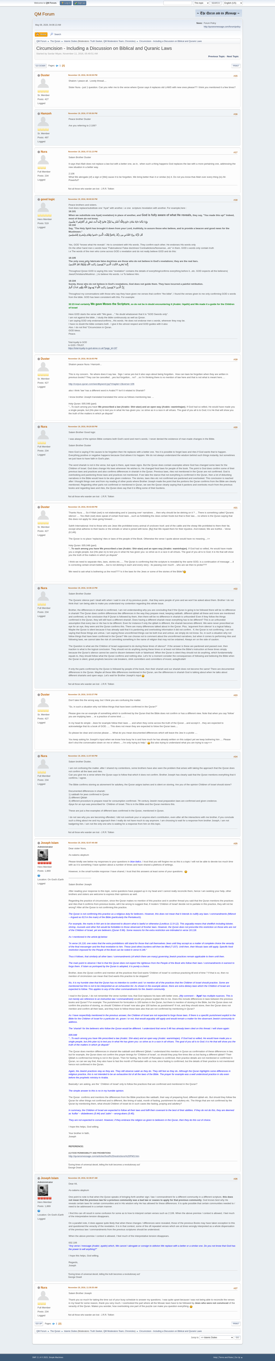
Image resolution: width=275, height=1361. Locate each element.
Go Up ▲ (239, 1357)
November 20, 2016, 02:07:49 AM (82, 843)
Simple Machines (56, 1357)
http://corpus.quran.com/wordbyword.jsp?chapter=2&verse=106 (101, 384)
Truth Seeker (96, 41)
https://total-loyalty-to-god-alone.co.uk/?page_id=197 (92, 348)
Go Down (40, 66)
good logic (48, 199)
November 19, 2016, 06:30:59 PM (82, 75)
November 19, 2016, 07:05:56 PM (82, 113)
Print (236, 66)
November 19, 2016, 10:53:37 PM (82, 694)
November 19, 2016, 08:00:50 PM (82, 199)
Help (215, 1357)
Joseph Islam (49, 842)
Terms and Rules (226, 1357)
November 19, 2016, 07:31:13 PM (82, 152)
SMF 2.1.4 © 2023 (40, 1357)
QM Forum (44, 14)
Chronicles (130, 41)
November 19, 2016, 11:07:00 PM (82, 756)
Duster (45, 75)
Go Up (39, 1324)
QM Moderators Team (113, 41)
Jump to (195, 1337)
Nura (44, 151)
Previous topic (216, 56)
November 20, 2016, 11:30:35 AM (82, 1287)
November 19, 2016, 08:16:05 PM (82, 359)
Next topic (233, 56)
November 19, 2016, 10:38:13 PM (82, 588)
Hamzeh (46, 113)
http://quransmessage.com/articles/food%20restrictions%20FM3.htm (104, 1156)
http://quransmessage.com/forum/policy (222, 26)
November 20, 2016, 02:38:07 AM (82, 1178)
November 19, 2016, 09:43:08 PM (82, 507)
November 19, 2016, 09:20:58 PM (82, 426)
